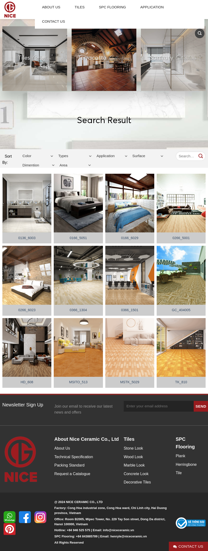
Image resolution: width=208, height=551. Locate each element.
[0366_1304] (78, 275)
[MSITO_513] (78, 347)
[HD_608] (26, 347)
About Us (51, 7)
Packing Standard (69, 465)
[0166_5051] (78, 203)
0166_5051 (78, 238)
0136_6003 (27, 238)
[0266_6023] (26, 275)
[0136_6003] (26, 203)
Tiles (80, 7)
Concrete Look (136, 474)
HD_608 (27, 382)
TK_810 (181, 382)
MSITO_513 (78, 382)
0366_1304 (78, 310)
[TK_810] (181, 347)
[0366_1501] (129, 275)
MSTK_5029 (129, 382)
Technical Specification (73, 457)
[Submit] (200, 163)
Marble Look (134, 465)
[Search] (200, 33)
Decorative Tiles (137, 482)
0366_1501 (129, 310)
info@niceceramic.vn (118, 530)
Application (152, 7)
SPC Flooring (112, 7)
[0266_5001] (181, 203)
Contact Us (53, 21)
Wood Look (133, 457)
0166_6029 (129, 238)
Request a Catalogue (72, 474)
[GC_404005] (181, 275)
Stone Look (133, 448)
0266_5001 (181, 238)
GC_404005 (181, 310)
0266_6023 (27, 310)
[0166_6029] (129, 203)
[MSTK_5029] (129, 347)
